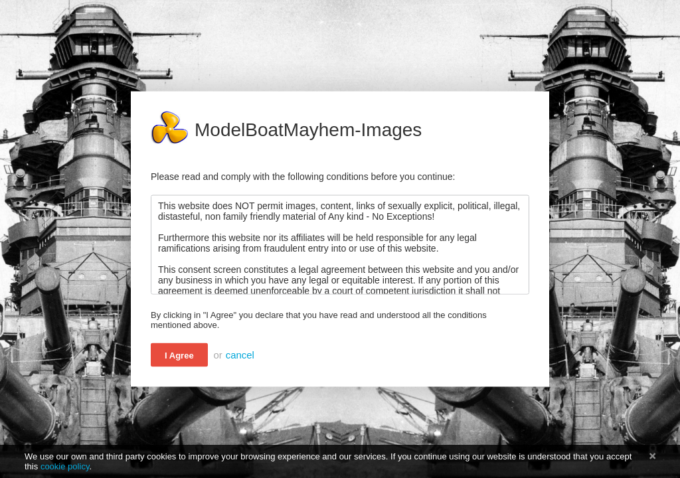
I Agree (179, 355)
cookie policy (65, 466)
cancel (240, 355)
